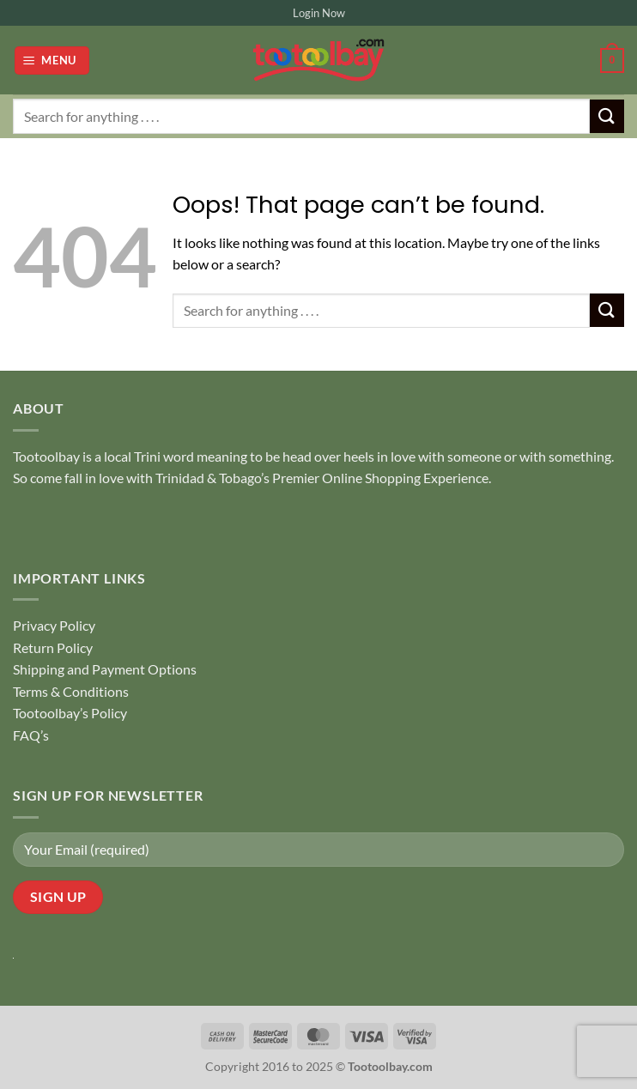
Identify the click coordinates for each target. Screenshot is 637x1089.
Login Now (319, 13)
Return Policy (53, 647)
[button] (52, 60)
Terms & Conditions (71, 691)
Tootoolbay (46, 456)
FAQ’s (31, 735)
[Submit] (607, 116)
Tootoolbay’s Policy (70, 713)
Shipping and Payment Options (105, 669)
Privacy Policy (54, 625)
